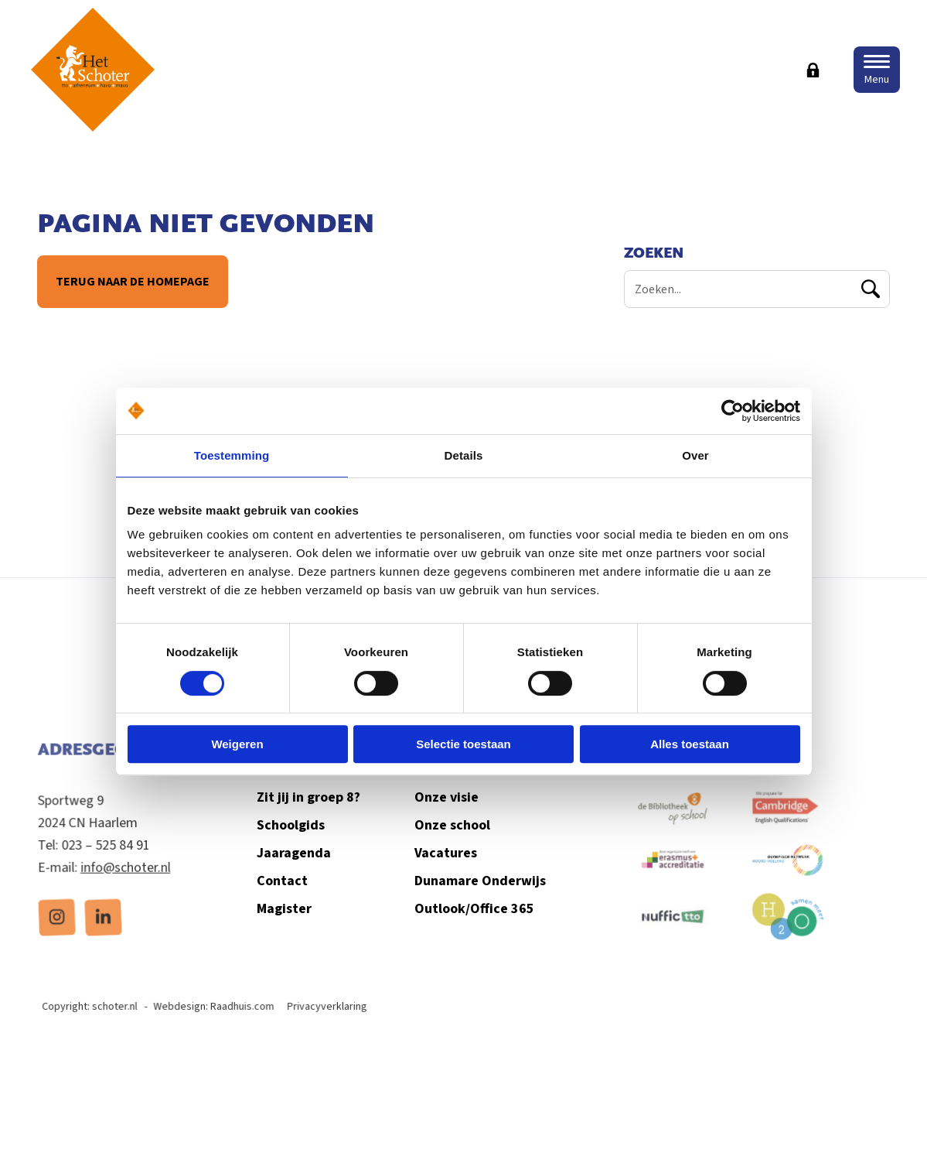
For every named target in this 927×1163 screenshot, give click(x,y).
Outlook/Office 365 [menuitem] (473, 929)
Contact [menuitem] (286, 901)
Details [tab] (464, 455)
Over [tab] (695, 455)
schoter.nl (119, 1021)
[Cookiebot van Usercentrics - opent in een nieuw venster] (732, 410)
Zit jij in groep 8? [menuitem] (311, 819)
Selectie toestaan (463, 744)
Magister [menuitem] (288, 929)
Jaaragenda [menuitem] (297, 874)
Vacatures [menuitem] (444, 874)
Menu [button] (876, 79)
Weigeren (237, 744)
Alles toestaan (689, 744)
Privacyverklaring (329, 1021)
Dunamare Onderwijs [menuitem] (479, 901)
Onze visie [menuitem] (445, 819)
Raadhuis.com (245, 1021)
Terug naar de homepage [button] (132, 281)
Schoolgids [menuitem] (294, 847)
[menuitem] (58, 930)
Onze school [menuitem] (451, 847)
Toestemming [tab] (232, 455)
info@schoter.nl (125, 881)
